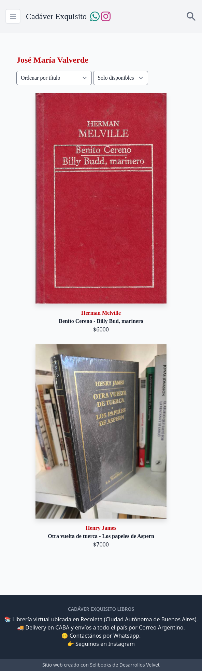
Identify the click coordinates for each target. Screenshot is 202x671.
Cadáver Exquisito (56, 16)
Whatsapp (126, 635)
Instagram (121, 644)
